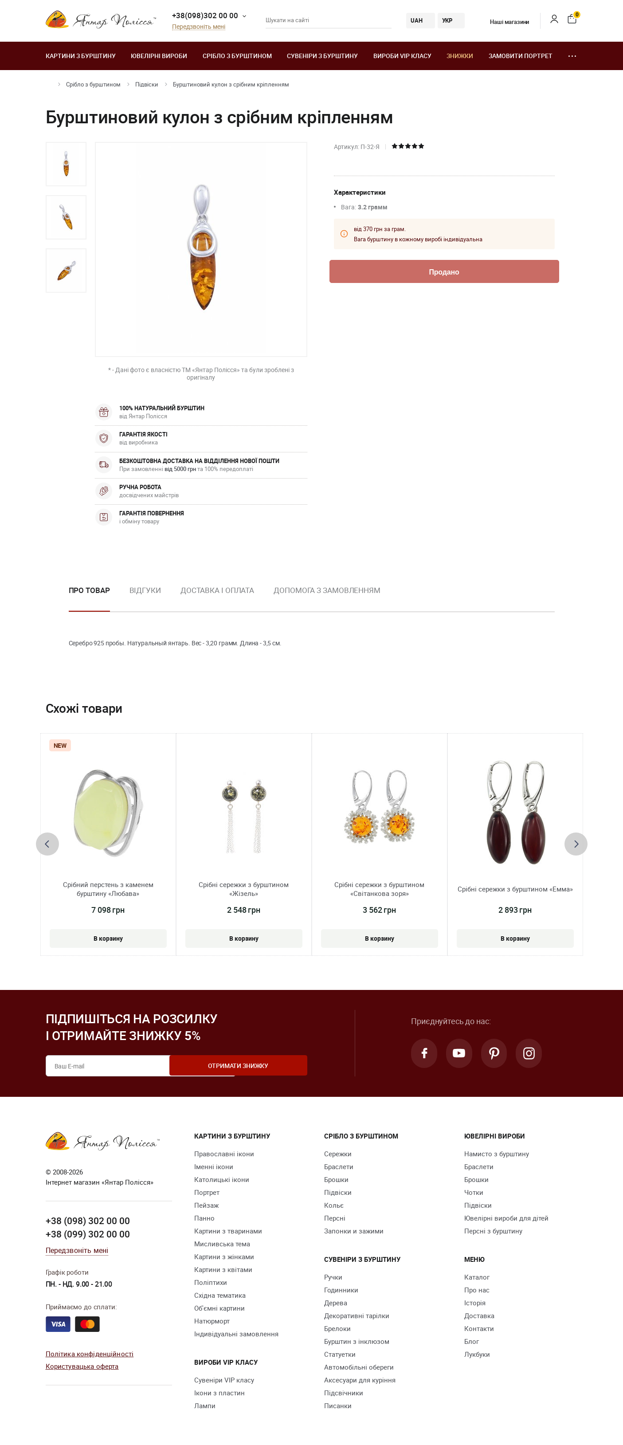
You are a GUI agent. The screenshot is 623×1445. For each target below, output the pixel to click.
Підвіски (146, 84)
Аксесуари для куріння (360, 1379)
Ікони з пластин (219, 1392)
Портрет (206, 1192)
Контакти (479, 1328)
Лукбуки (477, 1354)
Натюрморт (212, 1320)
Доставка (479, 1315)
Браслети (338, 1166)
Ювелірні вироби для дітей (506, 1217)
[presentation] (47, 844)
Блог (471, 1341)
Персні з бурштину (493, 1230)
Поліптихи (210, 1282)
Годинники (341, 1289)
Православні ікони (224, 1153)
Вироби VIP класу (402, 55)
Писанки (338, 1405)
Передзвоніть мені (198, 27)
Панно (204, 1217)
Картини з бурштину (81, 55)
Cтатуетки (340, 1354)
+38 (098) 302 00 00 (88, 1220)
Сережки (338, 1153)
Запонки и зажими (354, 1230)
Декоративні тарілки (356, 1315)
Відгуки (145, 590)
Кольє (334, 1205)
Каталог (477, 1276)
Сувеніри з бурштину (322, 55)
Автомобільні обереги (359, 1367)
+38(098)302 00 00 (205, 15)
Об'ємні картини (219, 1308)
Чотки (473, 1192)
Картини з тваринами (228, 1230)
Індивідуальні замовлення (236, 1333)
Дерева (335, 1302)
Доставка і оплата (217, 590)
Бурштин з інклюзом (356, 1341)
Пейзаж (206, 1205)
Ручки (333, 1276)
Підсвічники (343, 1392)
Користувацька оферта (82, 1365)
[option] (66, 164)
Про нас (477, 1289)
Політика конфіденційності (90, 1353)
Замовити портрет (520, 55)
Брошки (336, 1179)
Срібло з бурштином (237, 55)
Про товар (89, 590)
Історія (475, 1302)
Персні (334, 1217)
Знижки (460, 55)
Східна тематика (220, 1295)
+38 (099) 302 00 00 (88, 1233)
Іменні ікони (213, 1166)
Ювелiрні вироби (159, 55)
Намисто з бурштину (496, 1153)
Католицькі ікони (221, 1179)
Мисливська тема (222, 1243)
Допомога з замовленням (327, 590)
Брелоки (337, 1328)
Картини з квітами (223, 1269)
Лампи (205, 1405)
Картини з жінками (224, 1256)
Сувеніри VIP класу (224, 1379)
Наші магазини (504, 21)
